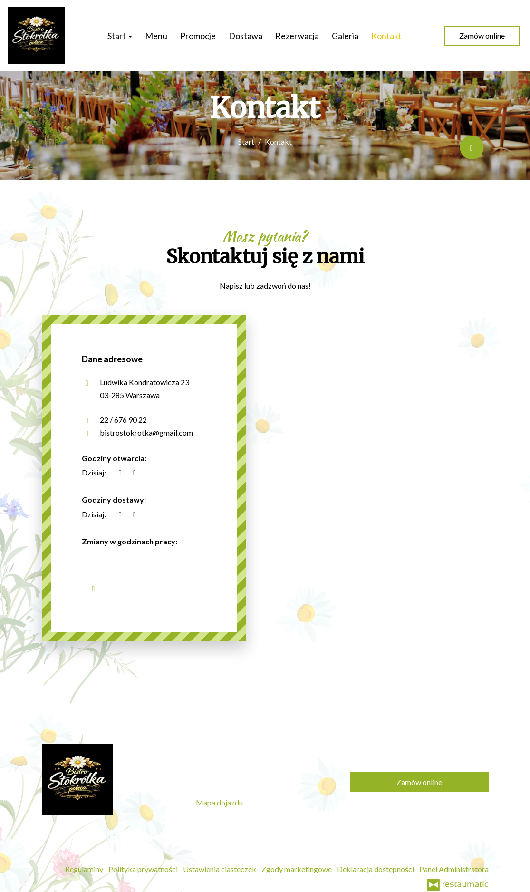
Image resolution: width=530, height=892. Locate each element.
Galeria (345, 35)
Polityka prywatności (143, 868)
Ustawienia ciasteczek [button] (220, 868)
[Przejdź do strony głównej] (36, 35)
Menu (156, 35)
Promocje (198, 35)
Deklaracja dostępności (376, 868)
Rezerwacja (297, 35)
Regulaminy (85, 868)
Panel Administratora (454, 868)
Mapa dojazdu (219, 802)
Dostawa (245, 35)
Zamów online (482, 35)
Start (119, 35)
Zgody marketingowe (297, 868)
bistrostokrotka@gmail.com (146, 432)
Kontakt (386, 35)
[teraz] (120, 472)
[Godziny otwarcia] (134, 472)
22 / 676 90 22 (123, 419)
